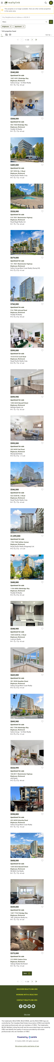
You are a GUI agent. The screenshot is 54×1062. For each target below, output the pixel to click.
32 (40, 855)
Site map (27, 1014)
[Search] (45, 3)
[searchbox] (25, 17)
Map (6, 34)
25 (40, 206)
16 (40, 624)
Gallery (2, 34)
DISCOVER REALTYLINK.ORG (27, 989)
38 (40, 531)
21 (40, 809)
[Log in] (51, 3)
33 (40, 763)
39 (40, 67)
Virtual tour (31, 392)
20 (40, 438)
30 (40, 670)
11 (40, 345)
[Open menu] (2, 3)
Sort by (48, 35)
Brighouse (5, 26)
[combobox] (27, 17)
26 (40, 716)
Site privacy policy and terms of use (27, 1046)
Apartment (18, 26)
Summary (10, 34)
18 (40, 253)
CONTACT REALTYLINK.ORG (27, 1000)
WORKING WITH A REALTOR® (27, 995)
